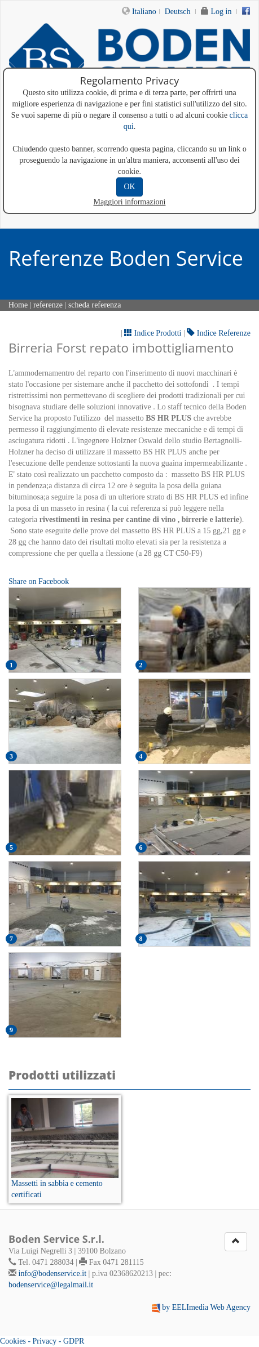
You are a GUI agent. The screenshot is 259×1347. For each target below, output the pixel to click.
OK (129, 186)
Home (18, 305)
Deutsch (178, 11)
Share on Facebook (38, 581)
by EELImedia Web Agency (206, 1307)
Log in (221, 11)
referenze (48, 305)
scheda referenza (94, 305)
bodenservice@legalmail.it (50, 1285)
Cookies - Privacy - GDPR (42, 1341)
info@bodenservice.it (53, 1273)
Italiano (144, 11)
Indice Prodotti (152, 333)
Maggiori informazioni (130, 202)
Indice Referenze (219, 333)
